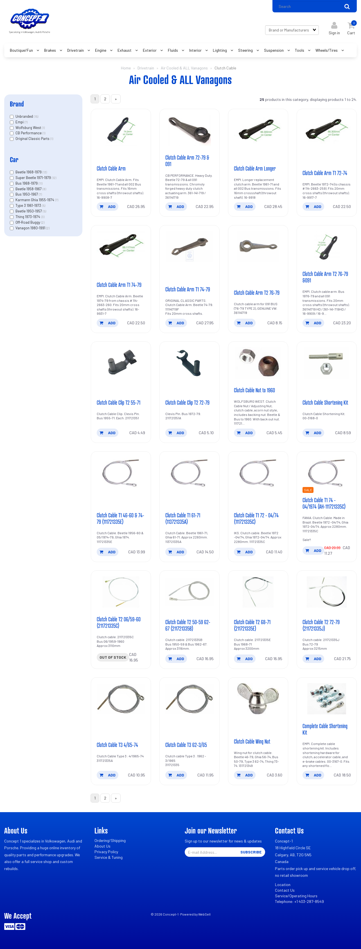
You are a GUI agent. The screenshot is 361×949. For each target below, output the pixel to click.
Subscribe (250, 852)
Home (126, 67)
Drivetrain (76, 50)
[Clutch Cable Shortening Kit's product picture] (327, 363)
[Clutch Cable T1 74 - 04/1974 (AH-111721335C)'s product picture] (327, 472)
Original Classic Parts (32, 138)
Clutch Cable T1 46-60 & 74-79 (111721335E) (120, 518)
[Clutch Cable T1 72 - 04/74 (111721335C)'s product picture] (258, 472)
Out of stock (113, 657)
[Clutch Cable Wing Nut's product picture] (258, 698)
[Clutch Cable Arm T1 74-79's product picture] (121, 246)
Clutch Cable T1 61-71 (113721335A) (182, 518)
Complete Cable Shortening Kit (325, 729)
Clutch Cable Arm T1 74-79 (119, 284)
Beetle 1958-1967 (28, 189)
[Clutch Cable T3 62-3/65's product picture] (189, 698)
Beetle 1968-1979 (28, 172)
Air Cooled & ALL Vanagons (184, 67)
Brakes (50, 50)
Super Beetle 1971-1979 (33, 177)
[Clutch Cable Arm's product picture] (121, 130)
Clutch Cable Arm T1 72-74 (325, 172)
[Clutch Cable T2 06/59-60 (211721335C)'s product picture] (121, 592)
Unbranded (24, 116)
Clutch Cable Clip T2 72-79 (187, 402)
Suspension (274, 50)
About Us (102, 846)
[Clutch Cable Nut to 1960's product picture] (258, 363)
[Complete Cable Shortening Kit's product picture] (327, 698)
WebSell (204, 914)
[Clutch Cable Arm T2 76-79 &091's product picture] (327, 246)
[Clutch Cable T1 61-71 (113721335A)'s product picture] (189, 472)
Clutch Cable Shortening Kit (325, 402)
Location (282, 884)
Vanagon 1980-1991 (30, 228)
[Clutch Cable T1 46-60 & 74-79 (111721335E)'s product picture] (121, 472)
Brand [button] (17, 103)
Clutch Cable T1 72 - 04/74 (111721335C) (256, 518)
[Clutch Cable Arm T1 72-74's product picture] (327, 130)
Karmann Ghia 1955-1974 (35, 200)
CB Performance (28, 133)
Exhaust (125, 50)
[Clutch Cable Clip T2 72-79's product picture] (189, 363)
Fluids (173, 50)
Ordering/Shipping (110, 840)
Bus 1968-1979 (27, 183)
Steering (246, 50)
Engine (101, 50)
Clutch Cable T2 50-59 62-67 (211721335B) (187, 625)
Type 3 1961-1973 (28, 205)
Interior (195, 50)
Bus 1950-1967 (27, 194)
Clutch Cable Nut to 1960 (254, 390)
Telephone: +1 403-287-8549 (299, 901)
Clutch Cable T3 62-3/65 (186, 744)
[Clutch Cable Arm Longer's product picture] (258, 130)
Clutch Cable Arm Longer (255, 168)
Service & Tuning (108, 857)
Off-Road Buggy (28, 222)
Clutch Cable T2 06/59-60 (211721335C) (119, 622)
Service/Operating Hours (296, 895)
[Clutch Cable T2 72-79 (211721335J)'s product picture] (327, 592)
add (108, 206)
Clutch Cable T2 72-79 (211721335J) (321, 625)
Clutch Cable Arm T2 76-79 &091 (325, 277)
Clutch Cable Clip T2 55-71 (118, 402)
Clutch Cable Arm (111, 168)
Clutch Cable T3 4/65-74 (117, 744)
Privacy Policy (106, 851)
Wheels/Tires (327, 50)
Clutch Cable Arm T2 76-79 (256, 292)
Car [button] (14, 159)
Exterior (150, 50)
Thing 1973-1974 (28, 216)
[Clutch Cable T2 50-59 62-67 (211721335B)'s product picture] (189, 592)
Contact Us (285, 890)
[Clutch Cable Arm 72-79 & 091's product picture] (189, 130)
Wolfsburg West (28, 127)
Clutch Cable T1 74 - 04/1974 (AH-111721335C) (324, 503)
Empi (19, 122)
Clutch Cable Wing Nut (252, 741)
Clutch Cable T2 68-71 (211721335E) (252, 625)
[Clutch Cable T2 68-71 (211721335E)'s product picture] (258, 592)
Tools (300, 50)
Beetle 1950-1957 (29, 211)
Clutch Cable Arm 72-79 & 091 (187, 160)
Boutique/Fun (22, 50)
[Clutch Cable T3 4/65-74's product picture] (121, 698)
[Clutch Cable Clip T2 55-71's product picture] (121, 363)
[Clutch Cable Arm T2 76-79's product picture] (258, 246)
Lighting (220, 50)
